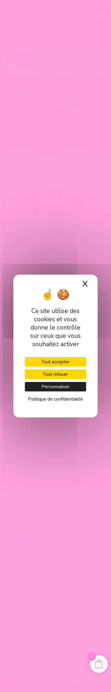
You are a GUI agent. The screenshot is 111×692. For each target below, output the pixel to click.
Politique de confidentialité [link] (55, 399)
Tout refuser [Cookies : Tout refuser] (55, 374)
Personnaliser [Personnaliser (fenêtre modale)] (55, 386)
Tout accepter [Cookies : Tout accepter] (55, 362)
